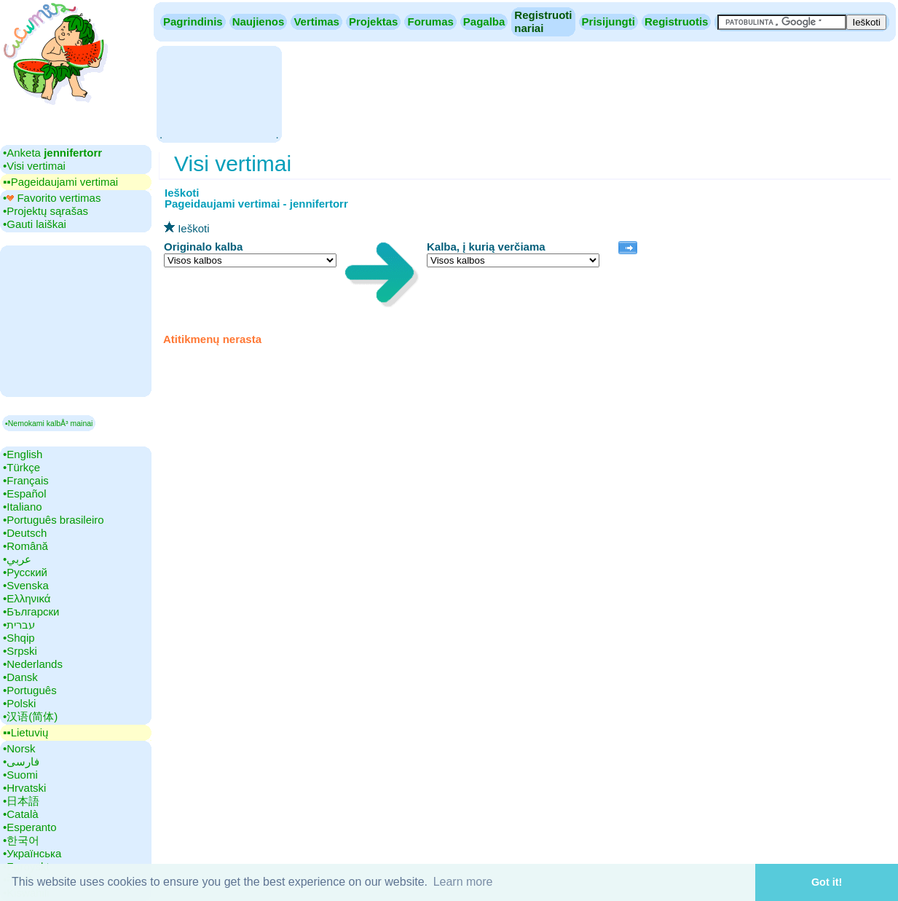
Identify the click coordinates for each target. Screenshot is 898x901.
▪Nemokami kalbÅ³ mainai (48, 423)
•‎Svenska (26, 585)
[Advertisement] (218, 92)
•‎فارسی (21, 761)
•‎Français (26, 480)
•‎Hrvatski (24, 788)
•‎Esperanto (30, 827)
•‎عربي (17, 559)
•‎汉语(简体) (30, 716)
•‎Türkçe (21, 467)
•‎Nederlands (33, 664)
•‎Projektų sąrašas (45, 211)
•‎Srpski (20, 651)
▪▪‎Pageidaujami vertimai (60, 182)
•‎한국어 (21, 840)
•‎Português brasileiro (53, 520)
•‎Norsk (19, 748)
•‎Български (31, 611)
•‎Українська (32, 853)
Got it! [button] (826, 882)
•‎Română (25, 546)
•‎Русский (25, 572)
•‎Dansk (20, 677)
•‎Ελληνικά (26, 598)
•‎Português (30, 690)
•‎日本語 (21, 801)
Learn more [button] (463, 882)
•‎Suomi (20, 774)
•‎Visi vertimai (34, 166)
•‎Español (24, 493)
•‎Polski (19, 703)
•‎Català (21, 814)
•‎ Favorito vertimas (52, 198)
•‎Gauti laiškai (34, 224)
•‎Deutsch (25, 533)
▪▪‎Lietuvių (25, 732)
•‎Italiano (22, 506)
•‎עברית (19, 624)
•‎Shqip (19, 638)
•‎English (22, 454)
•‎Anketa (52, 152)
